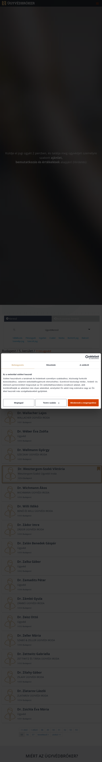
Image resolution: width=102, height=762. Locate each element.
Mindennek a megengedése (83, 403)
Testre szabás (51, 403)
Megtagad (18, 403)
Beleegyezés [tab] (18, 365)
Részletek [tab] (51, 365)
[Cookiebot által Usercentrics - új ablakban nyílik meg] (87, 357)
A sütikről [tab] (84, 365)
